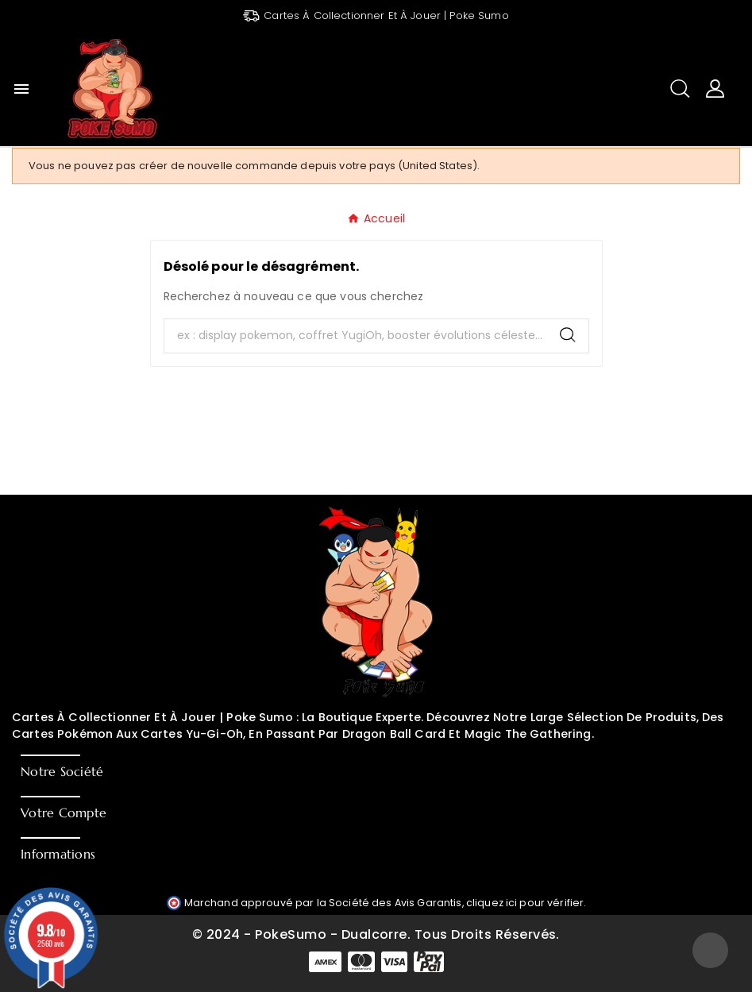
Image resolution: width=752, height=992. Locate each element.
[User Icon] (715, 88)
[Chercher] (355, 336)
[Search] (568, 335)
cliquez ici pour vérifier (525, 902)
